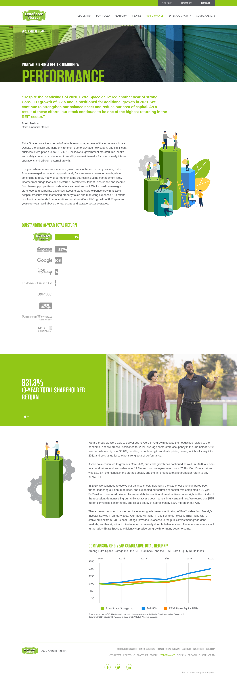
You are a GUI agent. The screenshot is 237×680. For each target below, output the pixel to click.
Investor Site (186, 3)
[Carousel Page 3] (28, 416)
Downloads (205, 3)
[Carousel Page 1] (22, 416)
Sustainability (205, 15)
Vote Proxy (167, 3)
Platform (121, 15)
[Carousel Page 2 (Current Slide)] (25, 417)
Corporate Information (127, 649)
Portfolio (103, 15)
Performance (154, 15)
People (136, 15)
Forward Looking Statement (168, 649)
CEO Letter (84, 15)
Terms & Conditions (147, 649)
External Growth (180, 15)
